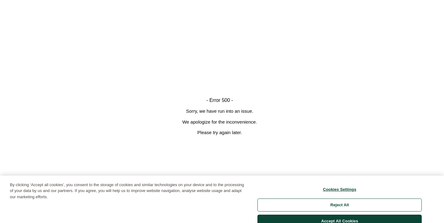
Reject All (339, 206)
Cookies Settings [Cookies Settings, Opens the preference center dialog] (339, 191)
